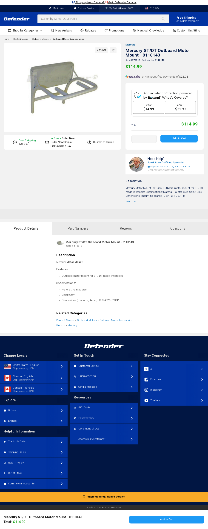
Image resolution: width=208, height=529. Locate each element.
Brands (60, 325)
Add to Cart (178, 138)
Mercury (130, 44)
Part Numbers (78, 228)
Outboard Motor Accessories (68, 39)
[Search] (165, 18)
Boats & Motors (65, 320)
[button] (113, 50)
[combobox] (103, 18)
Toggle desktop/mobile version (104, 497)
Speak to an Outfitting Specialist (166, 162)
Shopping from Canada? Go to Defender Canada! (104, 2)
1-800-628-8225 (181, 166)
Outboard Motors (87, 320)
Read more (131, 201)
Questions (177, 228)
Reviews (126, 228)
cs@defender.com (158, 166)
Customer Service (84, 8)
